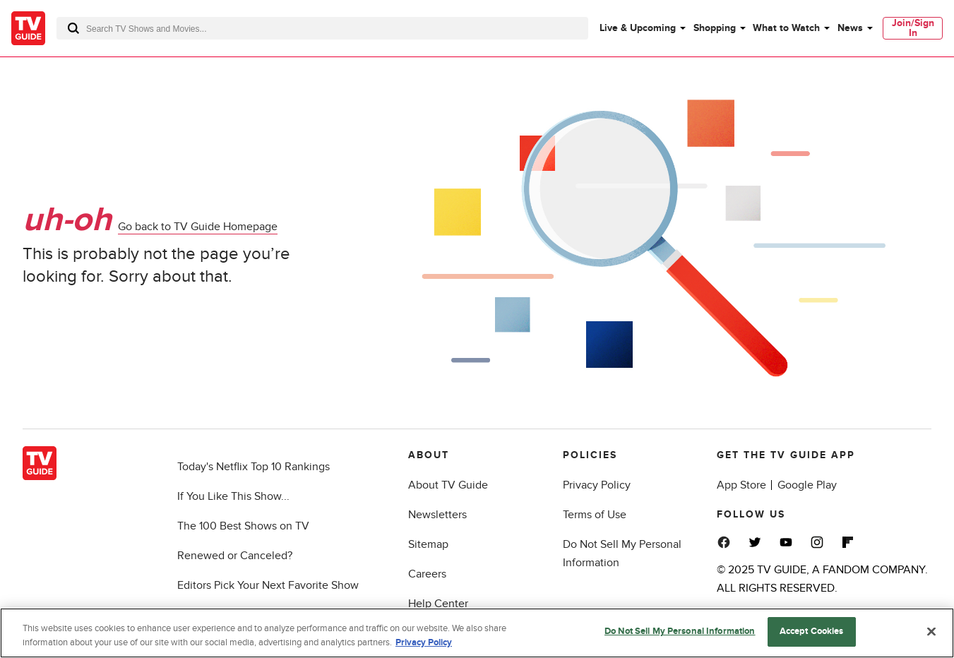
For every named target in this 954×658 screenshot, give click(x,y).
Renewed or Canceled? (234, 556)
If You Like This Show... (233, 496)
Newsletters (437, 515)
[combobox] (322, 28)
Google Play (807, 485)
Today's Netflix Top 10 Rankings (253, 467)
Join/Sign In (913, 28)
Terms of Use (594, 515)
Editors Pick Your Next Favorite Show (268, 585)
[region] (477, 633)
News (850, 28)
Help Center (438, 604)
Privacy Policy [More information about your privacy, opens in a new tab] (423, 642)
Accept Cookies (812, 631)
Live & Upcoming (638, 28)
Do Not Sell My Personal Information (680, 631)
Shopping (714, 28)
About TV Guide (448, 485)
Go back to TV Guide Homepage (198, 227)
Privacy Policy (597, 485)
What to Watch (786, 28)
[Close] (931, 631)
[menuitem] (642, 28)
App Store (741, 485)
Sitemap (428, 544)
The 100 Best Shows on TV (243, 526)
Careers (427, 574)
